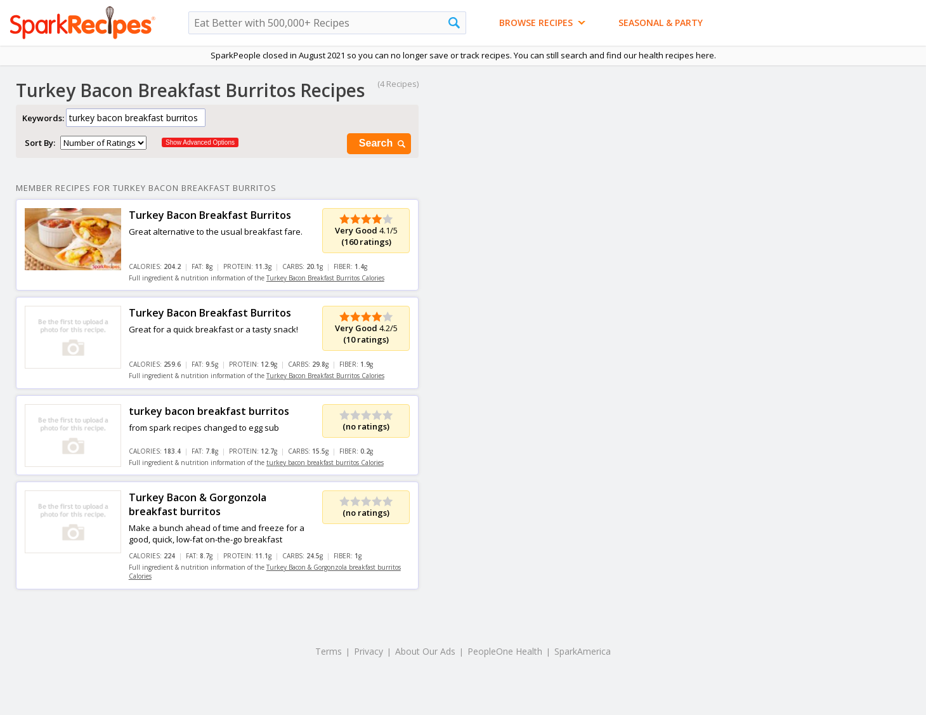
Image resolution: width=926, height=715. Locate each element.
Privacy (368, 651)
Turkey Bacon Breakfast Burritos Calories (325, 277)
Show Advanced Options (200, 142)
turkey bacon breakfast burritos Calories (325, 462)
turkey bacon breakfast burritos (209, 411)
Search (383, 144)
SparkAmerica (582, 651)
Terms (328, 651)
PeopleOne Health (504, 651)
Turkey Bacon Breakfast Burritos (210, 215)
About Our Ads (425, 651)
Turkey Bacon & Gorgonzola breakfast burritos (197, 504)
